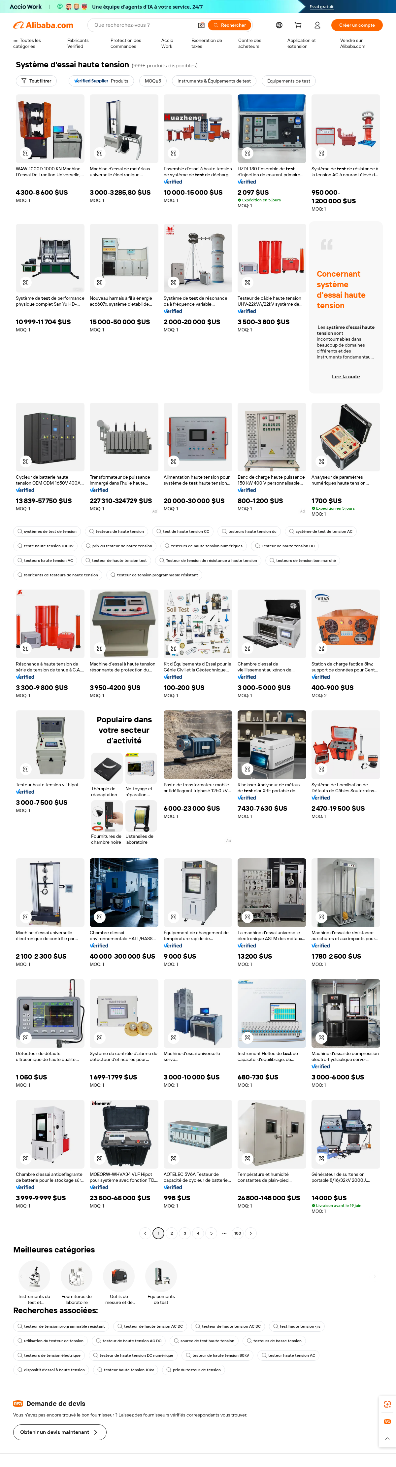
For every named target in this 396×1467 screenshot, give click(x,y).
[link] (387, 1404)
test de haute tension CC (182, 531)
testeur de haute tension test (116, 560)
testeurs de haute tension (116, 531)
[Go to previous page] (145, 1233)
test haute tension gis (296, 1326)
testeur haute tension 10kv (125, 1370)
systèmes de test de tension (47, 531)
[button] (201, 25)
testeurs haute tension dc (249, 531)
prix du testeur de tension (193, 1370)
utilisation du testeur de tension (50, 1341)
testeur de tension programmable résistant (154, 575)
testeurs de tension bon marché (303, 560)
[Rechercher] (229, 25)
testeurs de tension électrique (49, 1355)
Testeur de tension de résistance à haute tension (208, 560)
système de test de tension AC (320, 531)
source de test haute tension (204, 1341)
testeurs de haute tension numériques (204, 546)
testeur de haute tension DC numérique (133, 1355)
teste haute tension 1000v (45, 546)
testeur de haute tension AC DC (150, 1326)
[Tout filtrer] (36, 80)
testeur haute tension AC (288, 1355)
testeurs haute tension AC (45, 560)
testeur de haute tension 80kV (217, 1355)
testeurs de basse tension (274, 1341)
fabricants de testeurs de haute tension (57, 575)
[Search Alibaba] (143, 25)
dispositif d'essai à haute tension (51, 1370)
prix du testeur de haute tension (119, 546)
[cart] (299, 26)
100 (237, 1233)
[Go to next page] (251, 1233)
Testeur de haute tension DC (284, 546)
